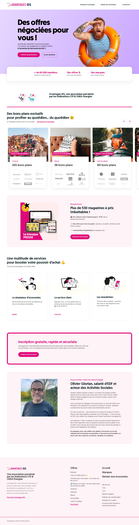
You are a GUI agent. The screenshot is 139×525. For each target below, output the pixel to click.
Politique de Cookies (109, 500)
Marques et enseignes (85, 4)
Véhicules (73, 492)
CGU (103, 488)
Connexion (125, 5)
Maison (57, 161)
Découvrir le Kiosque (81, 237)
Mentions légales (108, 494)
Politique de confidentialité (111, 497)
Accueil (106, 468)
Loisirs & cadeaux (103, 161)
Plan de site (106, 485)
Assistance (74, 504)
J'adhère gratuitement (28, 55)
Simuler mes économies (106, 4)
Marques (73, 472)
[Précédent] (124, 121)
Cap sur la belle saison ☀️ (79, 475)
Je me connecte (50, 55)
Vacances (15, 161)
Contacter (57, 314)
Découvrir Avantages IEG (16, 497)
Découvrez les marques (45, 122)
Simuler (14, 314)
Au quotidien (74, 498)
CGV (103, 491)
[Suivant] (129, 121)
